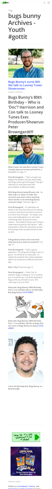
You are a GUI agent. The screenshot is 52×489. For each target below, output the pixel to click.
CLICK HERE (27, 292)
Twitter (31, 486)
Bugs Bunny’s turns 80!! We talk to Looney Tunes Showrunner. (25, 85)
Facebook (23, 486)
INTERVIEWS (19, 92)
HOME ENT (11, 92)
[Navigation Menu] (49, 3)
